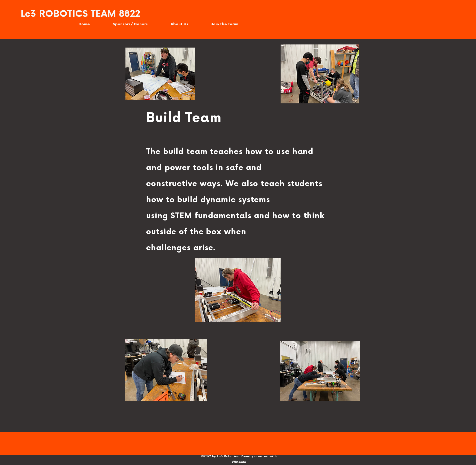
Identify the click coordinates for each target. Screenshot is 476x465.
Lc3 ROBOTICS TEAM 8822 (80, 14)
